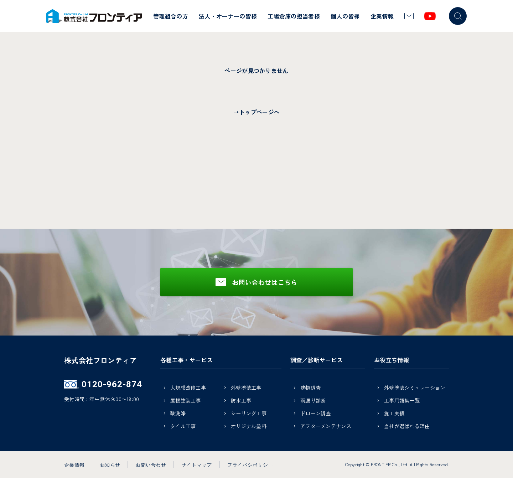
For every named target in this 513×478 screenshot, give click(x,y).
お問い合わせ (150, 464)
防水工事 (241, 401)
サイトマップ (196, 464)
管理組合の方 (170, 16)
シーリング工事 (248, 414)
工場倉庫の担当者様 (294, 16)
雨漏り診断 (313, 401)
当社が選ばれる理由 (407, 427)
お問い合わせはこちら (264, 282)
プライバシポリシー (250, 464)
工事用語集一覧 (402, 401)
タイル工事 (183, 427)
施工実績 (394, 414)
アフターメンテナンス (325, 427)
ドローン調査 (315, 414)
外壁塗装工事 (246, 388)
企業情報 (382, 16)
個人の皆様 (345, 16)
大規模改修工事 (188, 388)
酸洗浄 (178, 414)
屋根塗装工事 (185, 401)
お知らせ (110, 464)
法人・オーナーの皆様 (228, 16)
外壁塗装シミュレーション (414, 388)
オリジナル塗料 (248, 427)
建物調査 (310, 388)
